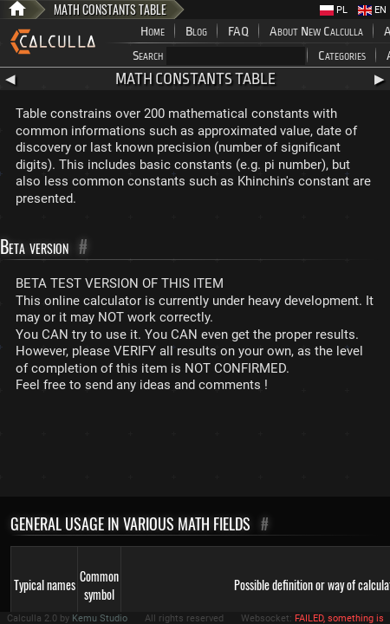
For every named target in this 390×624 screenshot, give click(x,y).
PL (334, 10)
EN (372, 10)
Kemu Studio (99, 618)
